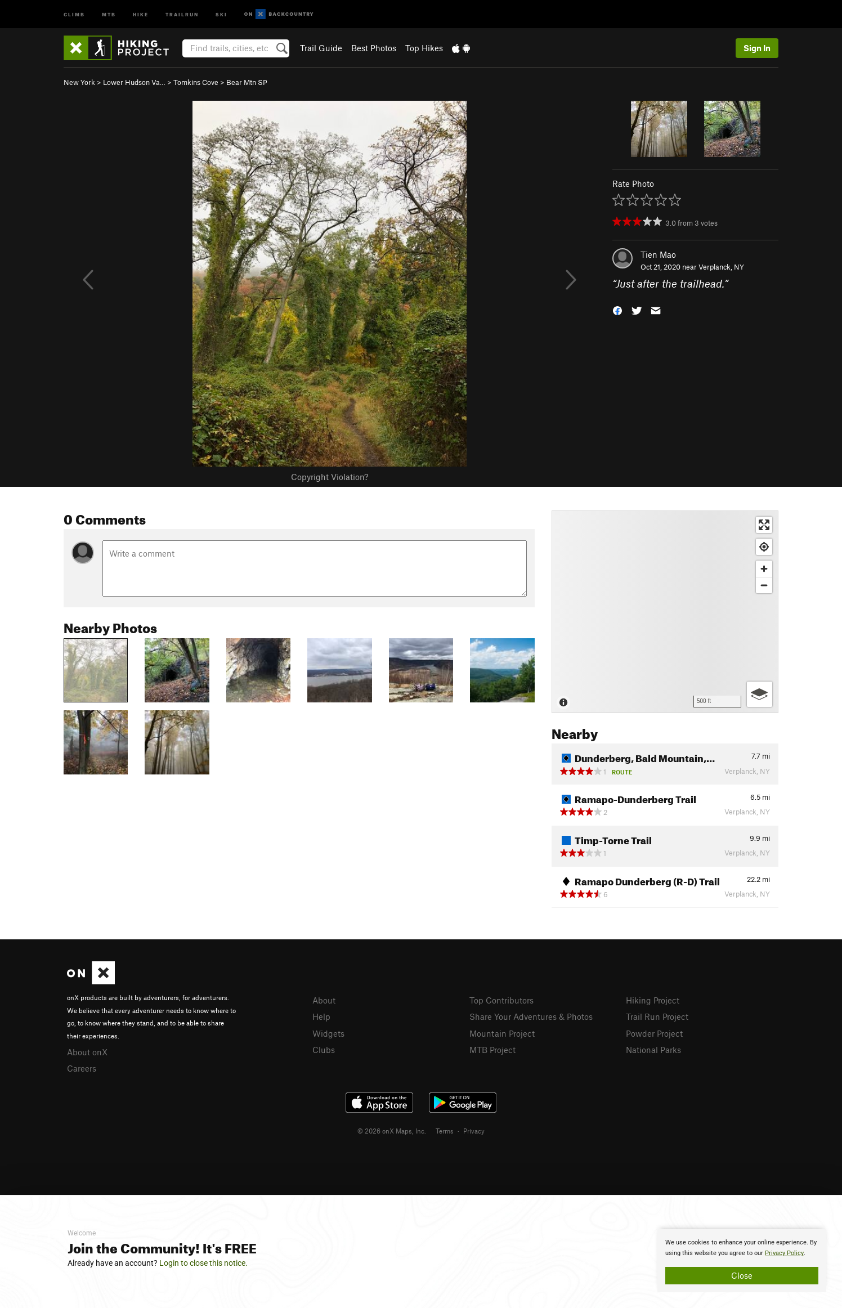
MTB (109, 13)
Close (742, 1275)
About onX (87, 1052)
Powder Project (654, 1033)
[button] (617, 309)
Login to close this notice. (203, 1262)
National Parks (653, 1050)
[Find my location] (764, 547)
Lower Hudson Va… (134, 82)
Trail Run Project (657, 1016)
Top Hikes (424, 48)
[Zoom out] (764, 585)
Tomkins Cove (195, 82)
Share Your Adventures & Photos (531, 1016)
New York (79, 82)
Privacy (474, 1131)
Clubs (323, 1050)
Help (321, 1016)
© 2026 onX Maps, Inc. (391, 1131)
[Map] (665, 612)
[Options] (759, 694)
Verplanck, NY (721, 266)
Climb (74, 13)
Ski (221, 13)
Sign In (757, 48)
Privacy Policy (784, 1253)
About (323, 1000)
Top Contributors (501, 1000)
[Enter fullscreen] (764, 525)
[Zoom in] (764, 569)
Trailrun (182, 13)
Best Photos (373, 48)
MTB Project (492, 1050)
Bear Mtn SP (246, 82)
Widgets (328, 1033)
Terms (445, 1131)
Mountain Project (502, 1033)
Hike (141, 13)
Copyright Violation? (329, 477)
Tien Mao (658, 254)
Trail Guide (321, 48)
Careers (81, 1068)
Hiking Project (652, 1000)
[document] (741, 1260)
